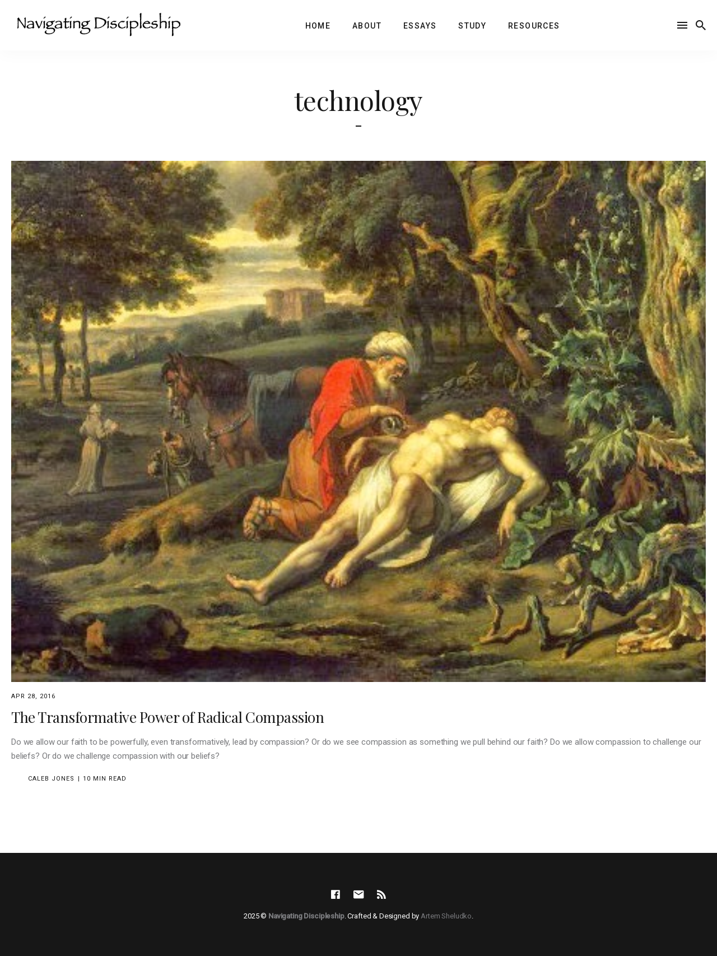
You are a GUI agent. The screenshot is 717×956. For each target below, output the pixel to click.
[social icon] (335, 895)
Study (472, 25)
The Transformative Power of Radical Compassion (167, 717)
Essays (419, 25)
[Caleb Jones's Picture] (18, 779)
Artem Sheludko (446, 916)
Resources (534, 25)
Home (318, 25)
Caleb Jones (51, 779)
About (366, 25)
